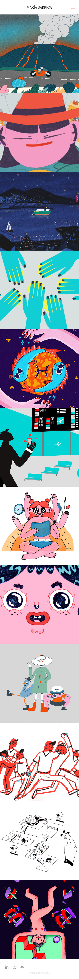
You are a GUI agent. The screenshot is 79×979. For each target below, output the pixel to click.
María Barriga (40, 7)
